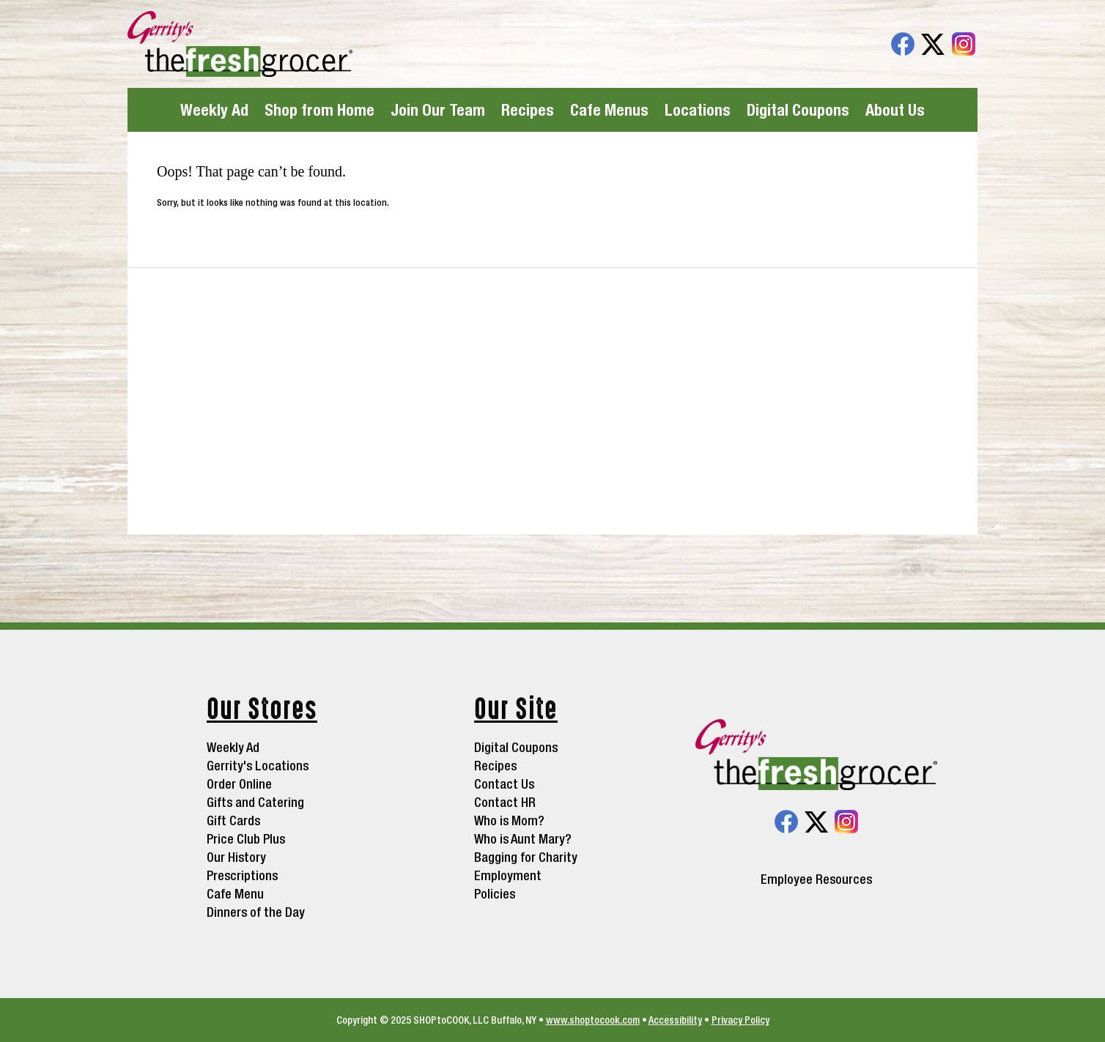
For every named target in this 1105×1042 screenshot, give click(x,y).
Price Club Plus (246, 838)
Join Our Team (438, 109)
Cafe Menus (609, 109)
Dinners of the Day (256, 912)
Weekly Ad (214, 109)
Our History (236, 857)
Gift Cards (233, 820)
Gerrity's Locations (257, 765)
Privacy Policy (740, 1020)
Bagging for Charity (525, 857)
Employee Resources (816, 879)
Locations (698, 109)
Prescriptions (242, 875)
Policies (494, 893)
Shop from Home (319, 109)
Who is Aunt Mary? (523, 838)
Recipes (527, 109)
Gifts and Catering (255, 802)
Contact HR (505, 802)
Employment (508, 875)
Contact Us (504, 784)
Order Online (239, 784)
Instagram (963, 44)
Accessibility (675, 1020)
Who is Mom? (509, 820)
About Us (895, 109)
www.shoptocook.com (593, 1020)
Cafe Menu (235, 893)
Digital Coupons (798, 109)
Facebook (902, 44)
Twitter (933, 44)
